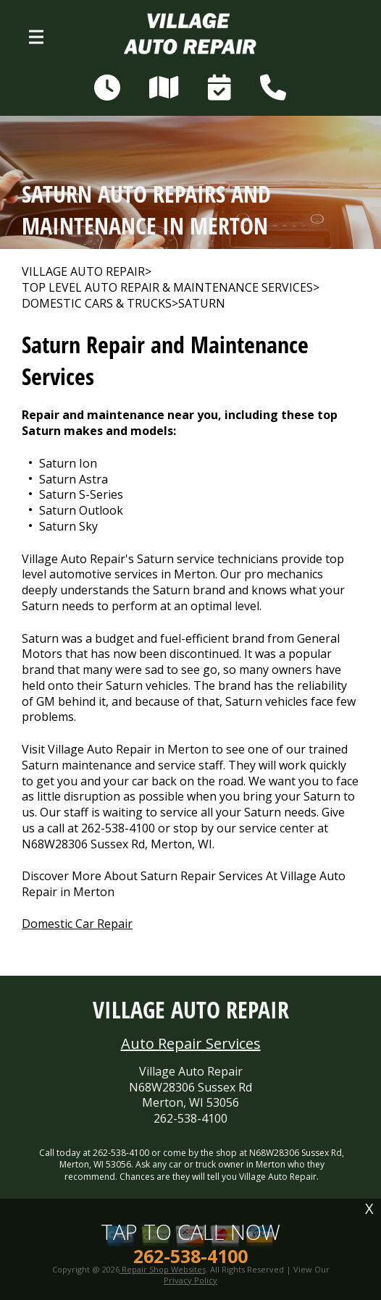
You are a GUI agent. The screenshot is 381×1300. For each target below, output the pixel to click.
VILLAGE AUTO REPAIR (83, 271)
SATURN (201, 303)
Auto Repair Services (191, 1043)
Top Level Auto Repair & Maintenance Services (167, 287)
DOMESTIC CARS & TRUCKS (97, 303)
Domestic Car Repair (77, 924)
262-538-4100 (118, 828)
